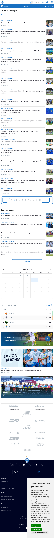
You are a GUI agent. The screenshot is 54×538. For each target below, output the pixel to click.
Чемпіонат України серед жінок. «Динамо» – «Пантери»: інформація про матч (20, 137)
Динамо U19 (5, 375)
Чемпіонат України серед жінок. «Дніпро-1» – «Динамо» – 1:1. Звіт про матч (22, 86)
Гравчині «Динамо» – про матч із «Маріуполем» (17, 23)
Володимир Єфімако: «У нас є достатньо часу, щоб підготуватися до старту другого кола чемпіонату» (18, 187)
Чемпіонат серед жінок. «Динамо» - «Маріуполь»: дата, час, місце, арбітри (21, 75)
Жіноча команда (7, 21)
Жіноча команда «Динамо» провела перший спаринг (19, 177)
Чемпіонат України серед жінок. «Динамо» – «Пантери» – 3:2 (21, 106)
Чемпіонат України (7, 228)
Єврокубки (4, 491)
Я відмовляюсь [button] (36, 529)
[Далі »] (46, 206)
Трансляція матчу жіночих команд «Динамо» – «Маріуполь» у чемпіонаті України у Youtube (21, 65)
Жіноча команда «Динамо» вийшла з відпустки (17, 196)
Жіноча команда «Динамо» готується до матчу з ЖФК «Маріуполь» (19, 54)
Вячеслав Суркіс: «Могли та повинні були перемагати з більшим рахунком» (22, 259)
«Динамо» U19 (6, 219)
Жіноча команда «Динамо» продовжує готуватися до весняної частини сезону (22, 157)
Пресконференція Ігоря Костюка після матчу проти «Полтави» (22, 230)
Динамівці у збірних (8, 145)
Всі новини (27, 268)
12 (40, 206)
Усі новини (4, 488)
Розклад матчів (6, 502)
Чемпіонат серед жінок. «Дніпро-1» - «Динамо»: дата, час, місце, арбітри (23, 97)
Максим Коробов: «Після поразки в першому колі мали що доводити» (20, 240)
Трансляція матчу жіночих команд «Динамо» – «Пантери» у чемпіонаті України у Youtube (21, 116)
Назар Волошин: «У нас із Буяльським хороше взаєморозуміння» (22, 249)
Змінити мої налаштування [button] (39, 532)
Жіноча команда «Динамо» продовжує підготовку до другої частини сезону (21, 167)
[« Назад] (6, 206)
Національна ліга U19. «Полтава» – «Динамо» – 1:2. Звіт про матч (22, 221)
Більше (49, 311)
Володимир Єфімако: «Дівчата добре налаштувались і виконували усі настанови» (19, 33)
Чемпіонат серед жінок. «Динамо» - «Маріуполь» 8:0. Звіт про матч (21, 43)
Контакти (4, 514)
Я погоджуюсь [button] (36, 526)
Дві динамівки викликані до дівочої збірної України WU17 (20, 147)
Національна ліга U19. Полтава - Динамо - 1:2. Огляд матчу (21, 377)
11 (36, 206)
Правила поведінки (7, 506)
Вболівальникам (6, 517)
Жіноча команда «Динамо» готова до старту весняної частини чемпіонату (22, 127)
